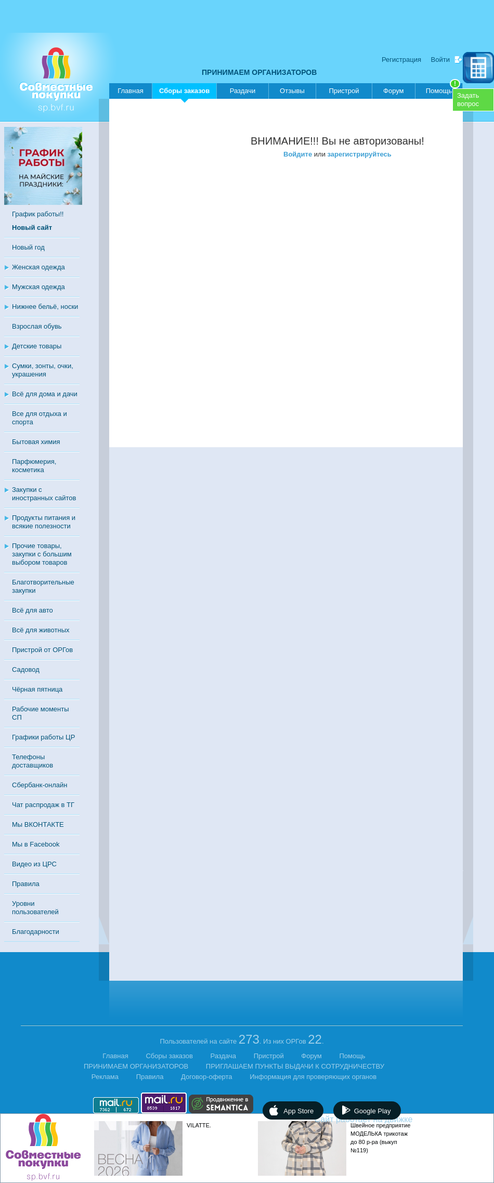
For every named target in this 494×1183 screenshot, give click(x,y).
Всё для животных (40, 630)
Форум (393, 91)
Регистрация (401, 59)
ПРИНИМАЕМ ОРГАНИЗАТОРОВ (259, 72)
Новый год (28, 247)
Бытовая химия (36, 442)
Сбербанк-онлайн (39, 785)
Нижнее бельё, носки (45, 306)
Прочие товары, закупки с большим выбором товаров (42, 554)
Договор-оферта (206, 1077)
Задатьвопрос (468, 100)
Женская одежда (38, 267)
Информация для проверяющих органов (313, 1077)
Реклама (105, 1077)
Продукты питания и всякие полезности (43, 522)
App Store (298, 1111)
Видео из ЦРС (34, 864)
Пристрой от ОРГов (42, 650)
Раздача (224, 1056)
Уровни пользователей (35, 908)
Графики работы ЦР (43, 737)
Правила (26, 884)
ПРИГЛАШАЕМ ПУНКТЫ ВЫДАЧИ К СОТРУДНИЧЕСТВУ (295, 1066)
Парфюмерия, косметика (34, 466)
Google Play (372, 1111)
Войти (440, 59)
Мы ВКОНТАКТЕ (38, 824)
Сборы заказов (184, 93)
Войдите (297, 154)
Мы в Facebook (35, 844)
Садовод (26, 669)
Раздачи (243, 91)
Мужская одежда (38, 287)
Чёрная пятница (37, 689)
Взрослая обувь (37, 326)
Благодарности (35, 931)
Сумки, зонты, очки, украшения (42, 370)
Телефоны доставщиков (32, 761)
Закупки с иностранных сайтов (44, 494)
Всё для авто (32, 610)
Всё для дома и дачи (44, 394)
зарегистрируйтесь (360, 154)
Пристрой (344, 91)
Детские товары (36, 346)
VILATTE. (199, 1125)
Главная (130, 91)
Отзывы (292, 91)
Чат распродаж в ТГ (43, 805)
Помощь (443, 89)
